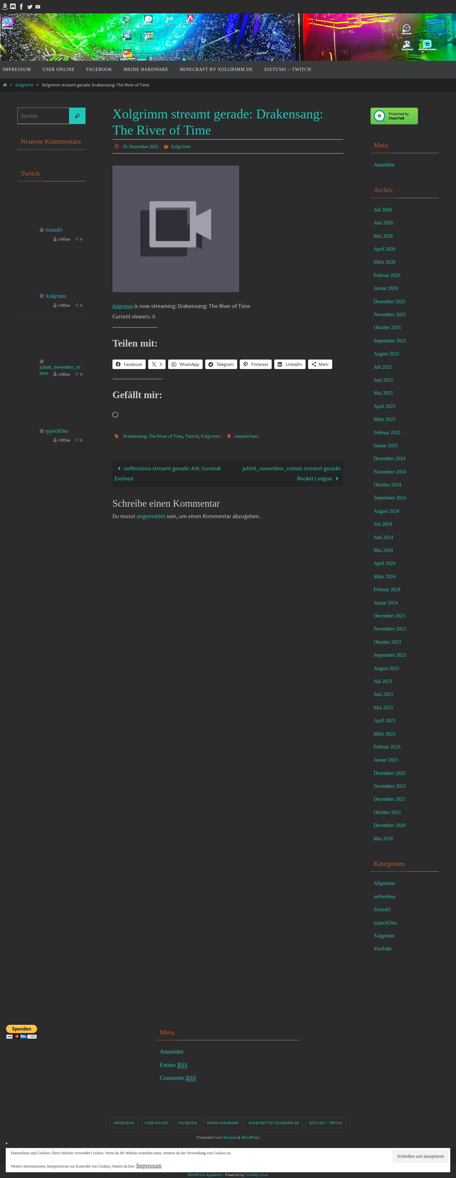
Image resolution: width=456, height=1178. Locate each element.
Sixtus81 (55, 230)
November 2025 (392, 314)
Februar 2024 (389, 589)
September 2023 (392, 655)
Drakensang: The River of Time (155, 435)
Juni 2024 (385, 537)
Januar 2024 (387, 602)
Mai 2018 (385, 838)
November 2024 (392, 471)
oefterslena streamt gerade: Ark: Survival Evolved (168, 473)
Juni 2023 (385, 694)
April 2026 (386, 249)
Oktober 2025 (389, 327)
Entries (174, 1065)
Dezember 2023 (392, 615)
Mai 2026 (385, 236)
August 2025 (388, 353)
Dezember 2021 (392, 799)
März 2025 (386, 419)
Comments (178, 1078)
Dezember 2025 (392, 301)
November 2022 (392, 786)
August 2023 (388, 668)
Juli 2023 (384, 681)
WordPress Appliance (205, 1174)
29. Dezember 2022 (143, 146)
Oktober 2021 (389, 812)
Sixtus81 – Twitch (325, 1122)
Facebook (187, 1122)
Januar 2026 (387, 288)
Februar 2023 (389, 746)
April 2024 (386, 563)
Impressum (124, 1122)
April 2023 (386, 720)
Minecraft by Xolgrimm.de (274, 1122)
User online (156, 1122)
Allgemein (386, 883)
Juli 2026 (384, 209)
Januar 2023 (387, 759)
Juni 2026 (385, 222)
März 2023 (386, 733)
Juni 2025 (385, 380)
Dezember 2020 (392, 825)
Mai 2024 (385, 550)
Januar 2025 (387, 445)
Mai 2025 (385, 393)
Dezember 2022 (392, 773)
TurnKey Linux (256, 1174)
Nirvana (230, 1137)
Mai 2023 (385, 707)
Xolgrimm (24, 85)
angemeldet (150, 515)
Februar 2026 (389, 275)
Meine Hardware (222, 1122)
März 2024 (386, 576)
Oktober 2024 (389, 484)
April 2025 (386, 406)
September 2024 (392, 497)
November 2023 (392, 628)
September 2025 (392, 340)
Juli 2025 (384, 367)
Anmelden (385, 164)
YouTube (384, 948)
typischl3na (58, 433)
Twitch (197, 435)
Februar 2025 (389, 432)
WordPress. (250, 1137)
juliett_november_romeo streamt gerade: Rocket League (292, 473)
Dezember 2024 (392, 458)
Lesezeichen (255, 435)
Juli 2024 (384, 524)
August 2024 (388, 511)
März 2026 (386, 262)
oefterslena (386, 896)
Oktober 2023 (389, 642)
